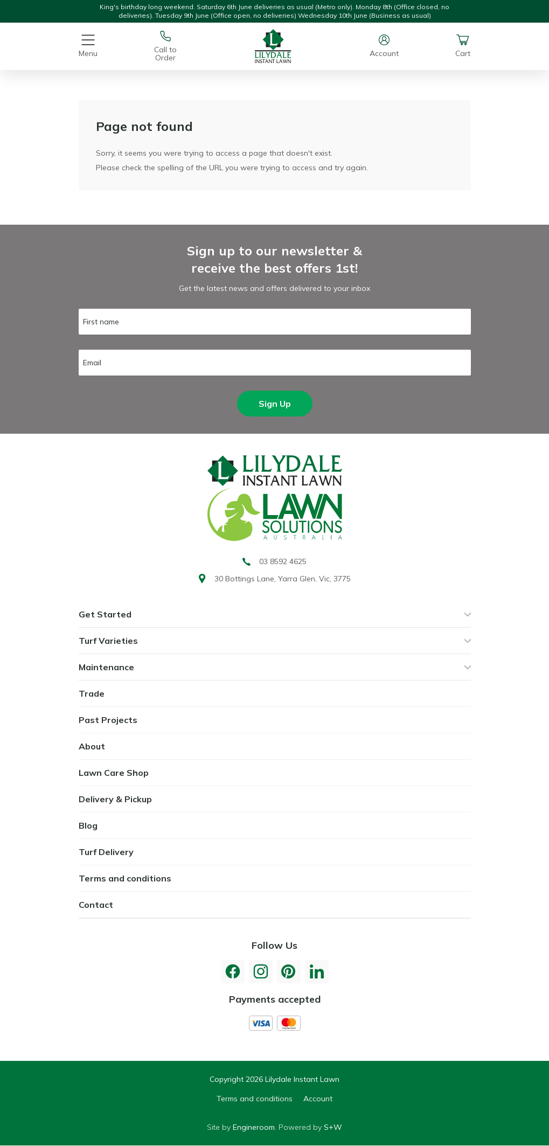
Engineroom (254, 1127)
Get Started (105, 614)
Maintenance (106, 667)
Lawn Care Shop (114, 772)
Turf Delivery (106, 851)
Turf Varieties (108, 640)
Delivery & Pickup (115, 799)
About (92, 746)
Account (317, 1098)
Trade (92, 693)
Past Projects (108, 719)
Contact (96, 904)
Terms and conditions (125, 878)
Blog (88, 825)
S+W (333, 1127)
